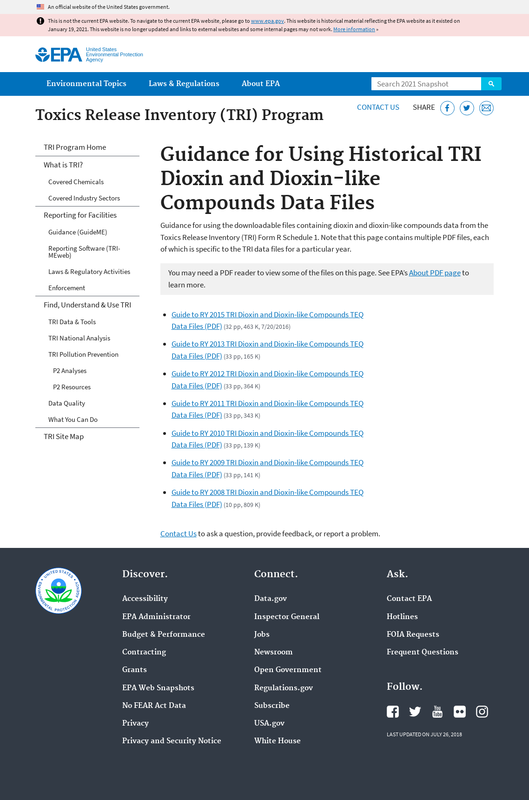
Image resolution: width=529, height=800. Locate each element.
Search (491, 83)
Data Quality (66, 403)
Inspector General (286, 617)
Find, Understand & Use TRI (87, 305)
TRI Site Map (64, 436)
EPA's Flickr (460, 712)
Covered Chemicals (76, 181)
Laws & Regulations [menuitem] (184, 84)
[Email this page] (486, 108)
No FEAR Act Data (154, 706)
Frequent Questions (422, 652)
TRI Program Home (75, 147)
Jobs (262, 635)
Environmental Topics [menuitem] (86, 84)
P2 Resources (72, 386)
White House (277, 741)
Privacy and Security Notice (171, 741)
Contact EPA (409, 599)
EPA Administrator (156, 617)
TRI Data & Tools (72, 321)
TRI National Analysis (79, 337)
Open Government (288, 670)
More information (354, 29)
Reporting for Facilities (80, 215)
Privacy (135, 724)
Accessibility (145, 599)
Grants (134, 670)
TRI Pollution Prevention (83, 354)
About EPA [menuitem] (261, 84)
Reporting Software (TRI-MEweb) (84, 252)
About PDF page (435, 272)
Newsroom (273, 652)
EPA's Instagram (482, 712)
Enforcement (66, 287)
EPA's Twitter (415, 712)
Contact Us (378, 107)
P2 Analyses (69, 370)
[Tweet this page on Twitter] (467, 108)
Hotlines (402, 617)
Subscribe (272, 706)
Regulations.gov (283, 688)
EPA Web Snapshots (158, 688)
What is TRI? (63, 165)
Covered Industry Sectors (84, 197)
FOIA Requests (413, 635)
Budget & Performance (163, 635)
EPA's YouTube (437, 712)
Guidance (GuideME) (77, 231)
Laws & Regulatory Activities (89, 271)
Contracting (144, 652)
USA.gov (269, 724)
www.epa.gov (267, 20)
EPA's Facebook (393, 712)
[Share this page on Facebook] (447, 108)
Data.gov (270, 599)
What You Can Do (73, 419)
